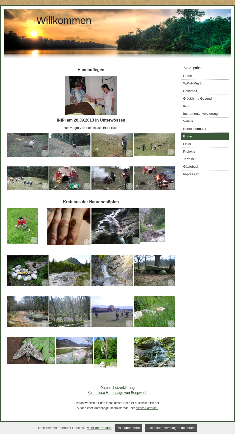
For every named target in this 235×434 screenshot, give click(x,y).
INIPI (187, 106)
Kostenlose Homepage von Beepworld (117, 393)
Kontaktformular (194, 129)
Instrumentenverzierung (200, 113)
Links (187, 144)
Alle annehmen (129, 428)
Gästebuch (191, 166)
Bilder (188, 136)
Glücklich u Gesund (197, 98)
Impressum (191, 174)
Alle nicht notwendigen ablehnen (171, 428)
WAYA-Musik (192, 83)
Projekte (189, 151)
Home (187, 76)
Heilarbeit (190, 91)
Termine (189, 159)
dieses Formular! (147, 408)
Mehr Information (99, 428)
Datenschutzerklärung (117, 388)
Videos (188, 121)
